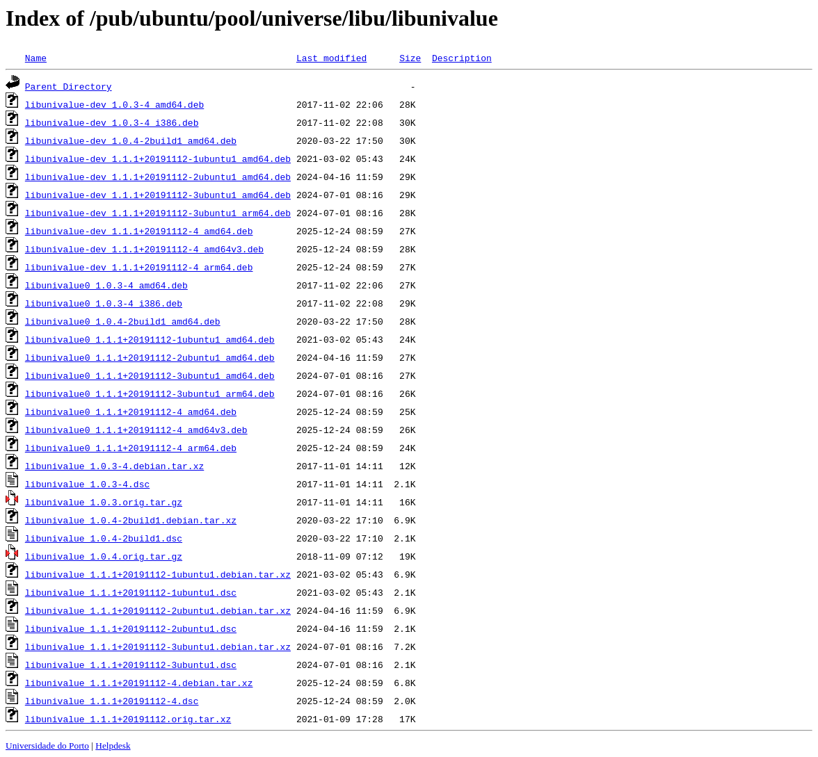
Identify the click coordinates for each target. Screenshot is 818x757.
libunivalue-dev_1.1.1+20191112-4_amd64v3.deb (144, 249)
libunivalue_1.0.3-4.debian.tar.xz (114, 465)
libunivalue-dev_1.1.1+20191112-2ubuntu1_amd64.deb (158, 176)
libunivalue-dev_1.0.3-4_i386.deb (112, 122)
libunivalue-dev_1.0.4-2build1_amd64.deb (130, 140)
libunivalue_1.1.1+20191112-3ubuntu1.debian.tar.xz (158, 646)
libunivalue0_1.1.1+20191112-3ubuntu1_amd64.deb (150, 375)
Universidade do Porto (47, 745)
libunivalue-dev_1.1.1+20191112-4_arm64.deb (139, 267)
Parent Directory (68, 86)
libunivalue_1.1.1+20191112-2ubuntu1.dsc (130, 628)
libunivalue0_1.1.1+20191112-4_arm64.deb (130, 447)
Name (36, 57)
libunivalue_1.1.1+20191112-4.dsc (112, 700)
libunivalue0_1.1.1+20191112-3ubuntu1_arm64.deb (150, 393)
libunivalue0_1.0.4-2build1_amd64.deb (122, 321)
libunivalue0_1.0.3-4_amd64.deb (106, 285)
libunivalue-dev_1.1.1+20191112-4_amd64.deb (139, 231)
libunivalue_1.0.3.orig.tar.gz (103, 502)
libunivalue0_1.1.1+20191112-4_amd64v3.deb (136, 429)
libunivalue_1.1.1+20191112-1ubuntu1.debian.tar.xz (158, 574)
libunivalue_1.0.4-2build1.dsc (103, 538)
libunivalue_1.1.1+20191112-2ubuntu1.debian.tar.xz (158, 610)
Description (462, 57)
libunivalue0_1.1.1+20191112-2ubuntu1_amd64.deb (150, 357)
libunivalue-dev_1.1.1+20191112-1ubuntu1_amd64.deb (158, 158)
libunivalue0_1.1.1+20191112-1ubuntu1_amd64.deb (150, 339)
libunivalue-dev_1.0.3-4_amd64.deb (114, 104)
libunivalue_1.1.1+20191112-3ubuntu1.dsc (130, 664)
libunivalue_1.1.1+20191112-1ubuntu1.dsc (130, 592)
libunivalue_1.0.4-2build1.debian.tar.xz (130, 520)
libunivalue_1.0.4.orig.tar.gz (103, 556)
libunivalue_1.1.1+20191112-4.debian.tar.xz (139, 682)
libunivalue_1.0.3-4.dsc (87, 484)
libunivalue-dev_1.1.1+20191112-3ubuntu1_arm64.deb (158, 212)
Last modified (331, 57)
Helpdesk (112, 745)
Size (410, 57)
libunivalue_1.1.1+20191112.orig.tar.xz (128, 719)
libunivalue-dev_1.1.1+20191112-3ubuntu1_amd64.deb (158, 194)
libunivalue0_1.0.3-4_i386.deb (103, 303)
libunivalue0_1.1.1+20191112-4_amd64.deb (130, 411)
